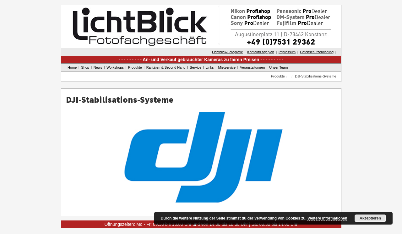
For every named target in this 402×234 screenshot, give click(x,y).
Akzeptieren (370, 218)
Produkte (135, 67)
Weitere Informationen (327, 218)
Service (195, 67)
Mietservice (227, 67)
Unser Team (278, 67)
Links (210, 67)
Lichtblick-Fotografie (227, 52)
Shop (85, 67)
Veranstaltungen (252, 67)
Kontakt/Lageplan (260, 52)
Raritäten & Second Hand (166, 67)
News (98, 67)
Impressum (287, 52)
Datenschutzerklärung (317, 52)
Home (72, 67)
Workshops (115, 67)
